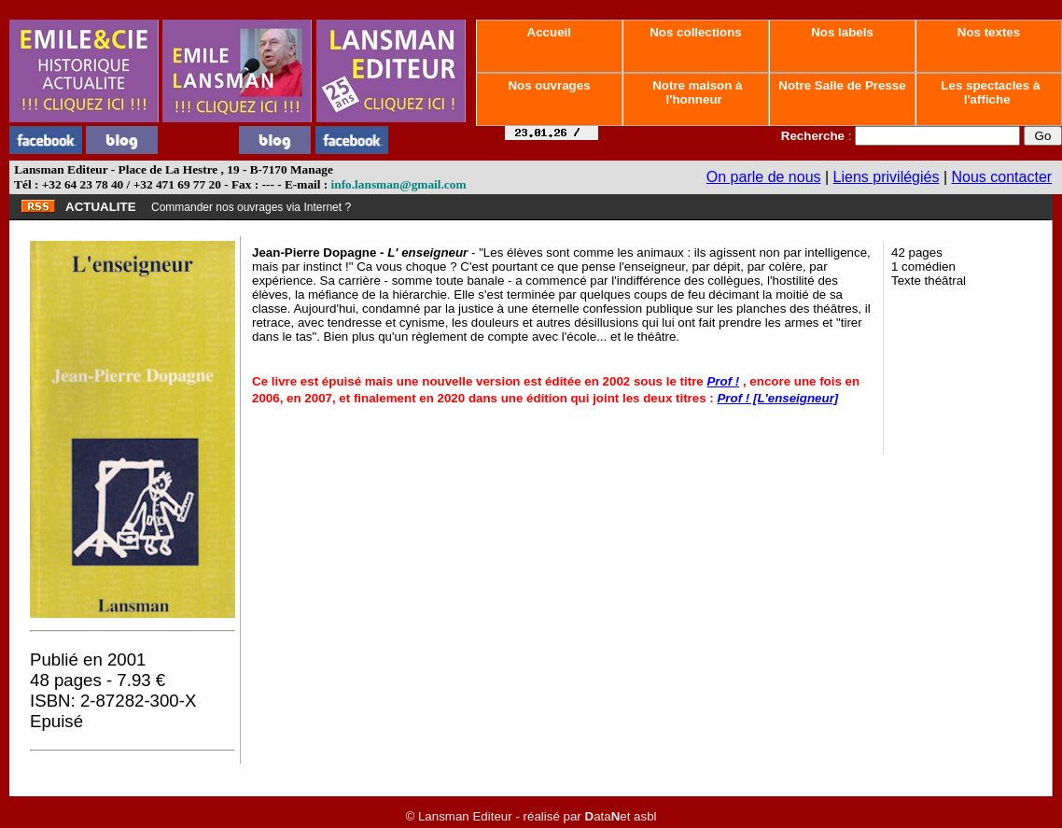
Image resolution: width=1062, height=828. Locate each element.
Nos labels (841, 32)
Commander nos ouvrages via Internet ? (251, 207)
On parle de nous (763, 177)
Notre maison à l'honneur (696, 92)
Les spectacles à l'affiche (989, 92)
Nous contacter (1002, 177)
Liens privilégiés (886, 177)
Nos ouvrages (549, 85)
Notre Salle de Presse (843, 85)
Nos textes (989, 32)
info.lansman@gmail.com (399, 184)
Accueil (549, 32)
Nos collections (696, 32)
